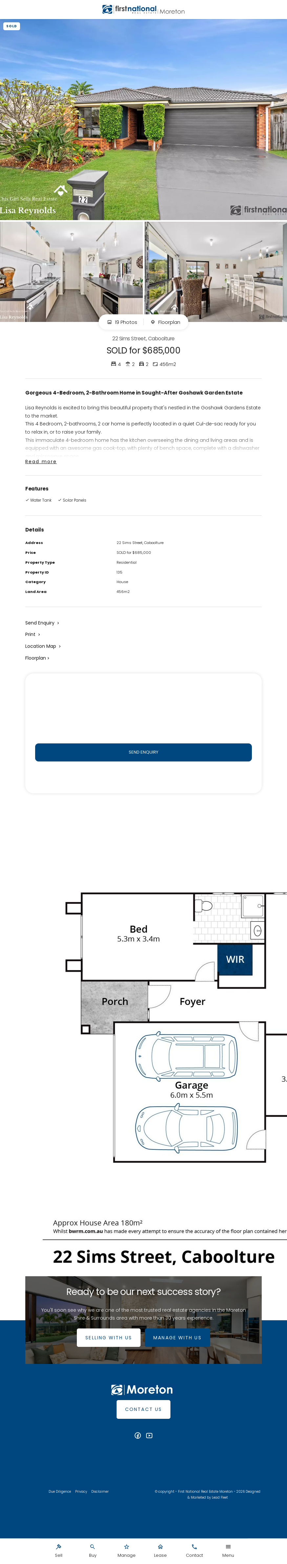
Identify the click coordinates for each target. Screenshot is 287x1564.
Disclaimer (100, 1493)
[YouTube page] (149, 1437)
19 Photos (122, 322)
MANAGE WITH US (179, 1338)
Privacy (81, 1493)
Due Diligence (60, 1493)
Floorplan (165, 322)
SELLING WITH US (107, 1338)
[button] (33, 634)
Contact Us (143, 1410)
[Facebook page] (138, 1437)
